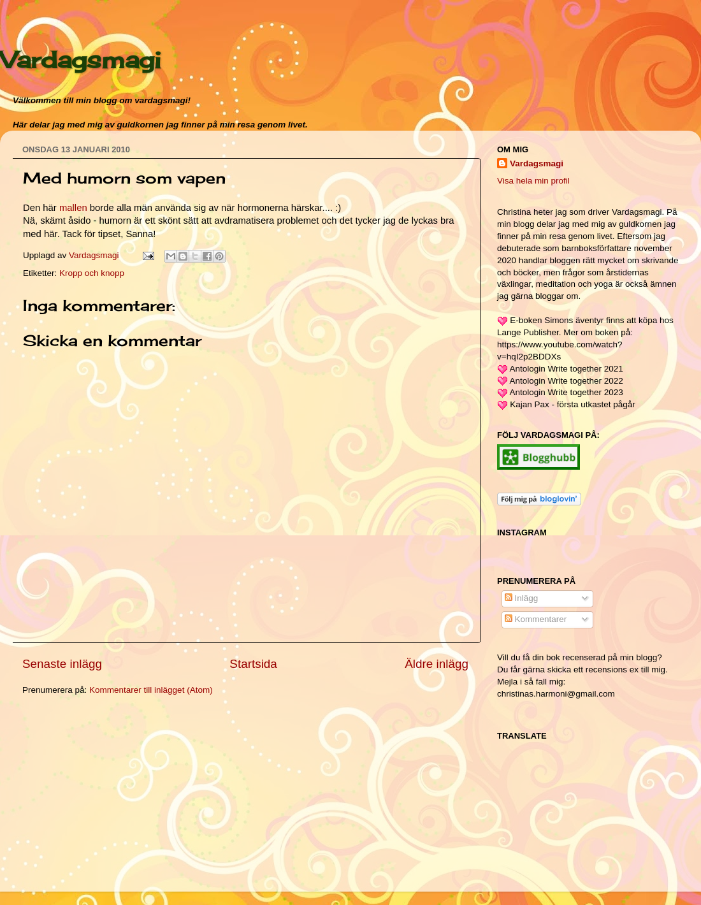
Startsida (253, 663)
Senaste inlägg (62, 663)
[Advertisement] (117, 795)
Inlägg (521, 598)
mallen (73, 208)
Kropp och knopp (91, 273)
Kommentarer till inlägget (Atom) (151, 690)
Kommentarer (536, 619)
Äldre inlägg (436, 663)
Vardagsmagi (80, 60)
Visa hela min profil (533, 180)
